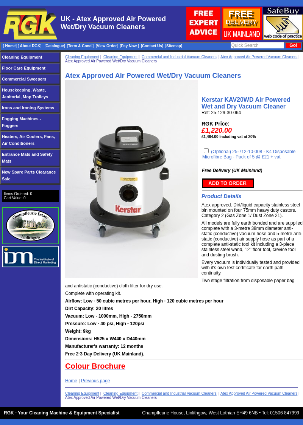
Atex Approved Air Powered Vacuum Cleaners (258, 57)
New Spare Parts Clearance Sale (29, 175)
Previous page (95, 380)
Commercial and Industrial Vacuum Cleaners (179, 57)
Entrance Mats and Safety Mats (27, 157)
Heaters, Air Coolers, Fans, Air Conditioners (28, 140)
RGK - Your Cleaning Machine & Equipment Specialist (62, 413)
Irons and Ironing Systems (28, 107)
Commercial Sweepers (24, 79)
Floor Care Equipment (23, 68)
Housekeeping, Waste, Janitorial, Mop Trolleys (25, 93)
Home (71, 380)
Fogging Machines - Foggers (21, 122)
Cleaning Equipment (22, 57)
